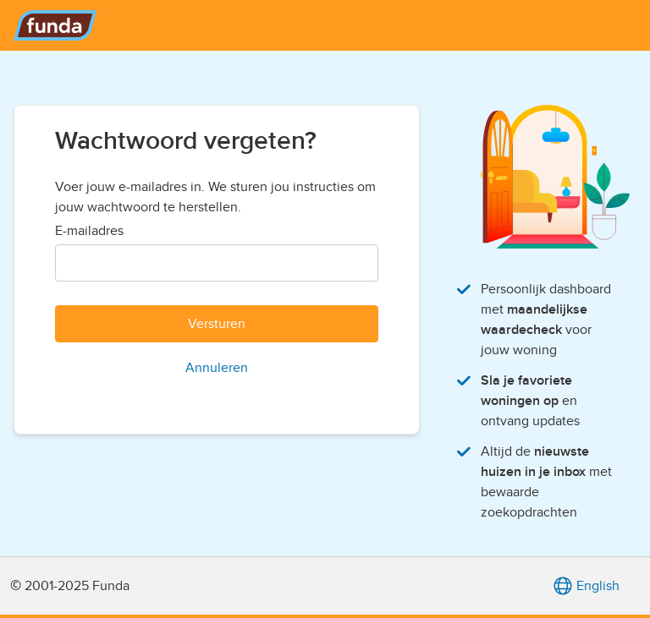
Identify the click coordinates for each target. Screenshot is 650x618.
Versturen (216, 323)
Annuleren (216, 367)
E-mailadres (89, 230)
